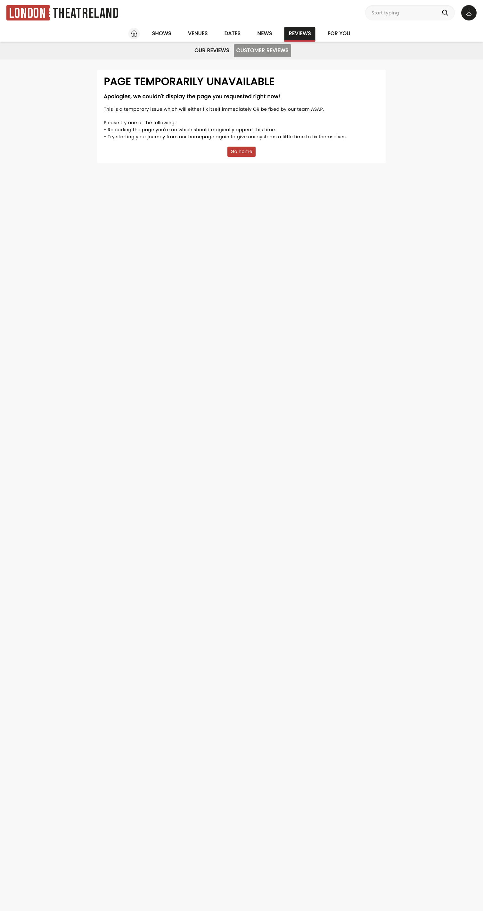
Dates (232, 33)
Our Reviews (211, 50)
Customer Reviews (262, 50)
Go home (241, 151)
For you (339, 33)
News (264, 33)
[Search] (446, 13)
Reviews (300, 33)
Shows (161, 33)
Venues (198, 33)
